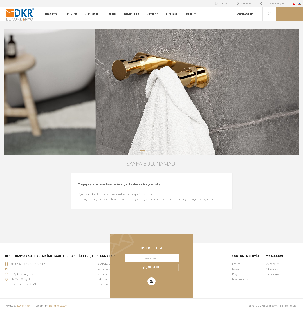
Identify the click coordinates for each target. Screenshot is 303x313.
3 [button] (154, 150)
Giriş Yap (224, 3)
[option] (151, 92)
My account (272, 264)
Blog (234, 274)
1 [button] (142, 150)
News (235, 269)
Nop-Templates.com (57, 306)
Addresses (272, 269)
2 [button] (148, 150)
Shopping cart (274, 274)
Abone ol (153, 267)
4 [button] (160, 150)
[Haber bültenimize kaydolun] (152, 258)
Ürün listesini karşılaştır (275, 3)
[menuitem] (248, 264)
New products (240, 279)
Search (236, 264)
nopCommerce (23, 306)
